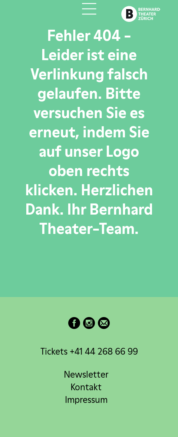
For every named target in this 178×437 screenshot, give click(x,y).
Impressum (86, 399)
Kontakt (86, 387)
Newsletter (86, 374)
